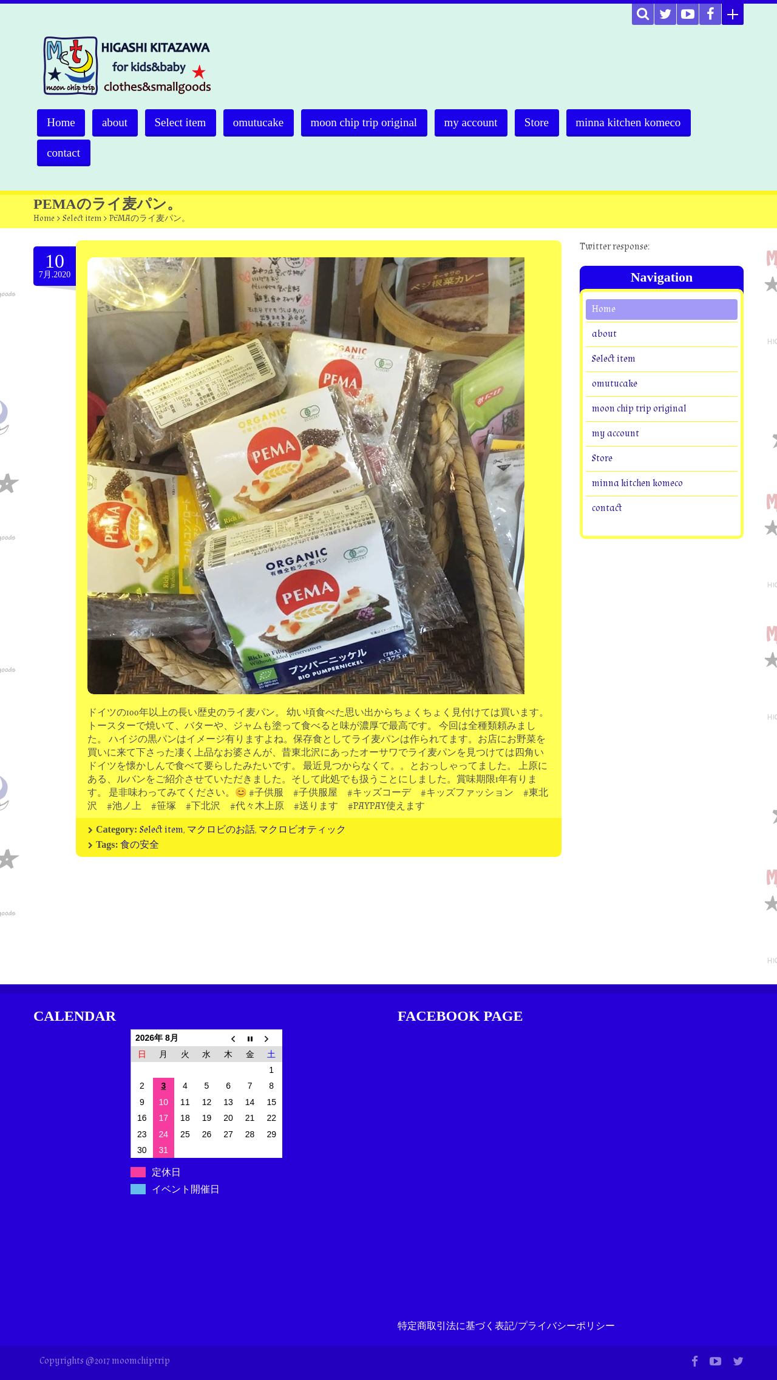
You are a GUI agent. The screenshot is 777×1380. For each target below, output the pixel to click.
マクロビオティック (302, 830)
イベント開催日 (186, 1189)
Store (543, 122)
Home (61, 122)
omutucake (262, 122)
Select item (183, 122)
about (116, 122)
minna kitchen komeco (635, 122)
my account (476, 122)
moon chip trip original (368, 122)
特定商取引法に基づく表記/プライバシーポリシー (506, 1326)
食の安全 (139, 845)
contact (64, 152)
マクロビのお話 (221, 830)
